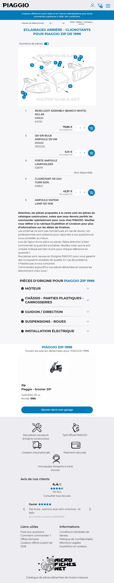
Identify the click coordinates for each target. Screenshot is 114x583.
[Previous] (51, 23)
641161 (38, 121)
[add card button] (91, 128)
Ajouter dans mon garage (57, 409)
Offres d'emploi (30, 539)
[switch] (46, 44)
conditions (74, 16)
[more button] (84, 128)
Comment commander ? (36, 535)
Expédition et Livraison (73, 546)
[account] (93, 5)
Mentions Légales (70, 542)
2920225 (40, 146)
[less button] (76, 128)
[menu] (108, 5)
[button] (57, 367)
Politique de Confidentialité (76, 539)
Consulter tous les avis (57, 495)
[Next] (63, 23)
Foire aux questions (32, 532)
